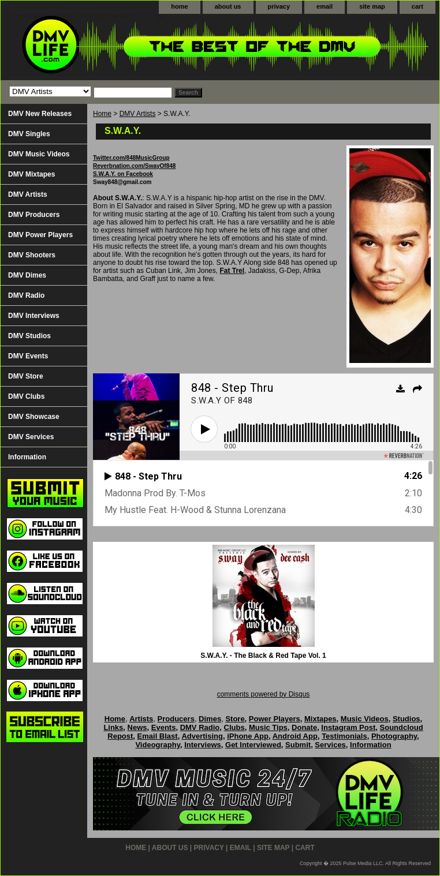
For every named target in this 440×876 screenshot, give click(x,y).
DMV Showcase (33, 417)
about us (228, 6)
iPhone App (248, 736)
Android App (295, 736)
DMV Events (28, 356)
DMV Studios (29, 336)
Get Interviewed (253, 744)
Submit (298, 744)
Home (102, 114)
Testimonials (344, 736)
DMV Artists (138, 114)
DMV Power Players (40, 235)
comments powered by (263, 694)
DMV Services (31, 437)
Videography (157, 744)
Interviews (202, 744)
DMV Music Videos (38, 154)
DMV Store (25, 376)
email (324, 6)
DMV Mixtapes (31, 174)
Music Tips (268, 727)
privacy (279, 6)
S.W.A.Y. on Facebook (123, 174)
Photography (394, 736)
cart (417, 6)
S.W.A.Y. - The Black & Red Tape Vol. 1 (263, 656)
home (179, 6)
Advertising (202, 736)
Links (113, 727)
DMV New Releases (40, 114)
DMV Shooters (31, 255)
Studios (406, 718)
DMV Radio (26, 295)
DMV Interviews (33, 316)
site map (372, 6)
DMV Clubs (26, 396)
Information (27, 457)
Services (330, 744)
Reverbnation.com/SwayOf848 (134, 166)
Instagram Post (348, 727)
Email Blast (157, 736)
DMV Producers (33, 215)
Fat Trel (231, 271)
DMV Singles (29, 134)
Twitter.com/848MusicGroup (131, 158)
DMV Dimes (27, 275)
